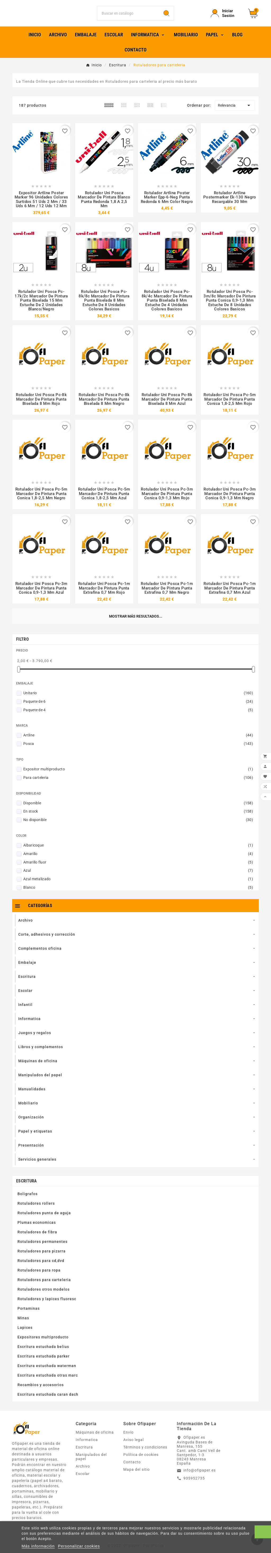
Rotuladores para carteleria (44, 1287)
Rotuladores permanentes (42, 1249)
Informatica (87, 1447)
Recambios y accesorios (40, 1392)
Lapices (25, 1335)
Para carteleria (138, 785)
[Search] (166, 17)
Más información (38, 1546)
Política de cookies (141, 1462)
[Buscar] (128, 17)
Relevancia (235, 112)
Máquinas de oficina (95, 1439)
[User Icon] (226, 16)
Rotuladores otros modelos (43, 1296)
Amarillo (138, 860)
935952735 (194, 1485)
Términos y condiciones (145, 1454)
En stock (138, 818)
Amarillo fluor (138, 869)
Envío (128, 1439)
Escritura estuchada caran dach (47, 1401)
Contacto (132, 1469)
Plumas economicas (36, 1229)
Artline (138, 742)
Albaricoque (138, 852)
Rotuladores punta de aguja (44, 1220)
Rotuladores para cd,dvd (40, 1268)
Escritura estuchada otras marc (47, 1382)
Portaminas (28, 1315)
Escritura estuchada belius (43, 1354)
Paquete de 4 (138, 717)
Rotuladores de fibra (37, 1239)
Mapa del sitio (136, 1476)
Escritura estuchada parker (43, 1363)
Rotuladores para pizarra (41, 1258)
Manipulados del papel (91, 1464)
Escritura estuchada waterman (46, 1373)
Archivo (83, 1473)
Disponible (138, 810)
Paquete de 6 (138, 708)
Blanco (138, 894)
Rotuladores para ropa (39, 1277)
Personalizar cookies (79, 1546)
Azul (138, 877)
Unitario (138, 700)
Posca (138, 751)
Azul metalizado (138, 886)
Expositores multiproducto (43, 1344)
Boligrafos (27, 1201)
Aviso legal (133, 1447)
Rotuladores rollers (36, 1210)
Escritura (26, 1188)
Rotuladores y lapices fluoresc (46, 1306)
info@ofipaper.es (199, 1477)
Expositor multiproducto (138, 776)
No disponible (138, 827)
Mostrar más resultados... (135, 623)
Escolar (83, 1481)
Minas (23, 1325)
